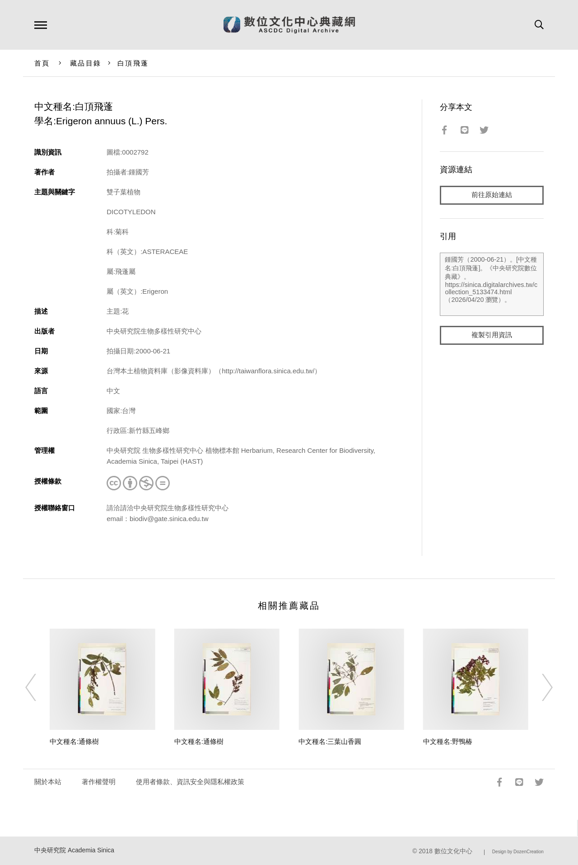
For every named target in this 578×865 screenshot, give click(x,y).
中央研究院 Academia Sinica (74, 850)
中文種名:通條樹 (74, 741)
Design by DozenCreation (518, 851)
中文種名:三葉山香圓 (329, 741)
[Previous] (38, 687)
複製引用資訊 (491, 335)
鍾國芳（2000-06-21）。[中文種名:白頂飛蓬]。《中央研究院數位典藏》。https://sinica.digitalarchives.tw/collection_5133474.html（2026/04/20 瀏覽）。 (491, 284)
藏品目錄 (85, 63)
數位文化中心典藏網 (289, 24)
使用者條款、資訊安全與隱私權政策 (190, 781)
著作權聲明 (99, 781)
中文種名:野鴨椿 (447, 741)
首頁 (42, 63)
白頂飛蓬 (133, 63)
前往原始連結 (491, 195)
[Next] (539, 687)
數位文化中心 (453, 851)
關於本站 (47, 781)
